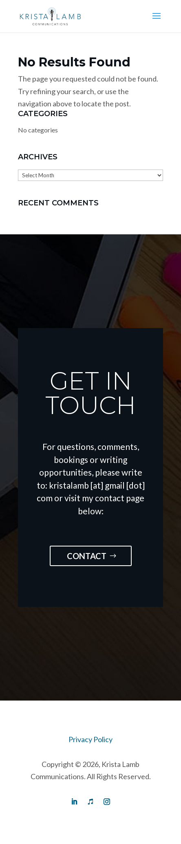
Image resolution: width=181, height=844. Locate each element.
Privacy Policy (90, 739)
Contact (86, 556)
